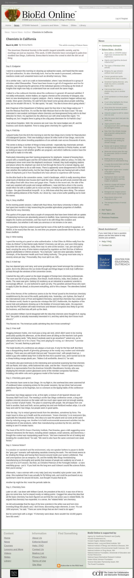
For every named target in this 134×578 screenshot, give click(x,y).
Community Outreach (111, 46)
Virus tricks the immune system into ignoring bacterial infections (115, 108)
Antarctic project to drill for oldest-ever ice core (116, 114)
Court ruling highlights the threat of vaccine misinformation (116, 103)
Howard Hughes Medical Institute (100, 541)
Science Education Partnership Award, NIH (103, 562)
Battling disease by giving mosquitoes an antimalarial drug (116, 160)
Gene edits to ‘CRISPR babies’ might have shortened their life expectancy (115, 55)
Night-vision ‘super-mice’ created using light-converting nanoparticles (116, 172)
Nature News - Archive (21, 32)
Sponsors (126, 7)
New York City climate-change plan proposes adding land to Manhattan (115, 133)
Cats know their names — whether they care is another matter (114, 91)
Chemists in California (42, 32)
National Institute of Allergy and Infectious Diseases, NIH (108, 546)
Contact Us (107, 245)
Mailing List (38, 553)
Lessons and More (50, 25)
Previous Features (110, 217)
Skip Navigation (11, 2)
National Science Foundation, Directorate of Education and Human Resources (109, 554)
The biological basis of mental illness (115, 203)
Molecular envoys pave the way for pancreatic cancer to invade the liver (115, 153)
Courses (8, 545)
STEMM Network (30, 25)
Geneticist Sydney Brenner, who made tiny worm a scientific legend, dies (116, 84)
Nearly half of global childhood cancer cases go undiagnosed (115, 147)
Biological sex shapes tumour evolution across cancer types (115, 193)
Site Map (36, 564)
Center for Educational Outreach (122, 262)
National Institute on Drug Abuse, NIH (101, 550)
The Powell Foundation (96, 564)
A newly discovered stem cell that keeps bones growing (116, 165)
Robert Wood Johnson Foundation (100, 559)
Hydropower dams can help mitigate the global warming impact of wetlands (114, 179)
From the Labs (108, 214)
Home (8, 25)
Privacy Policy (39, 557)
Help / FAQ (114, 7)
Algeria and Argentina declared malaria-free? (115, 61)
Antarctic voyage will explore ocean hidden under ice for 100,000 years (114, 186)
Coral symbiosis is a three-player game (116, 98)
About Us (86, 7)
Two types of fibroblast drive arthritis (114, 67)
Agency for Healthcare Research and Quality (104, 536)
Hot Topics (106, 210)
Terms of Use (39, 561)
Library (82, 25)
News (16, 25)
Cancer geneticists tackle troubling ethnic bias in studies (115, 77)
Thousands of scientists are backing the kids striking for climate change (114, 141)
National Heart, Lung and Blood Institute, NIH (104, 543)
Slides (73, 25)
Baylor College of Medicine (105, 262)
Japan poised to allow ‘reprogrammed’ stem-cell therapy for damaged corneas (116, 126)
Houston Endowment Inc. (97, 539)
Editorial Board (100, 7)
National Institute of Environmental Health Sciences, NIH (108, 548)
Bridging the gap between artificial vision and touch (113, 72)
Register (125, 19)
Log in (118, 19)
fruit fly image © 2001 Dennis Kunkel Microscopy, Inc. (58, 570)
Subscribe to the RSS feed (72, 566)
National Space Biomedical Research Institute (104, 557)
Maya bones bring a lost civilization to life (113, 198)
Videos (64, 25)
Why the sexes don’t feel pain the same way (116, 119)
